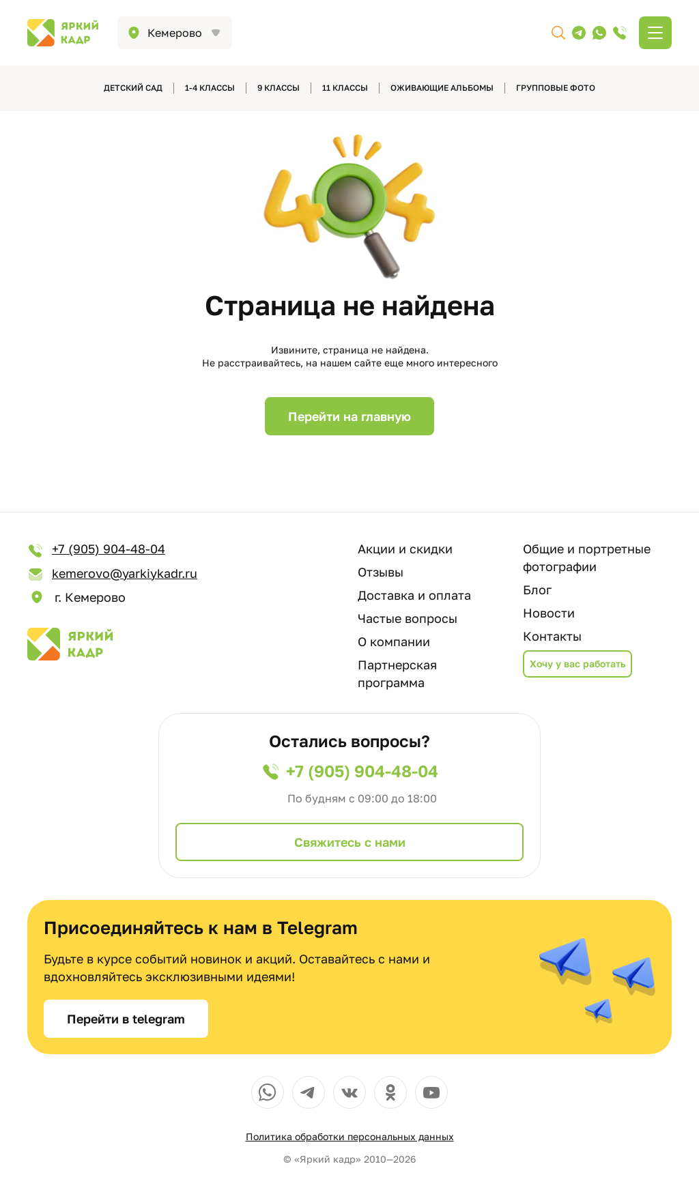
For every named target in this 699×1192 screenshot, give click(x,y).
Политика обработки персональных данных (350, 1136)
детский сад (133, 88)
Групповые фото (555, 88)
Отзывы (380, 571)
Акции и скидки (405, 548)
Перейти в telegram (126, 1018)
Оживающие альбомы (442, 88)
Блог (537, 589)
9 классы (278, 88)
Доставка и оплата (414, 594)
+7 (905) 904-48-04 (96, 549)
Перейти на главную (349, 416)
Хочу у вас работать (577, 663)
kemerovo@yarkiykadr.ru (112, 574)
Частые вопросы (407, 618)
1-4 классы (210, 88)
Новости (549, 612)
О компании (394, 641)
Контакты (552, 635)
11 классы (345, 88)
